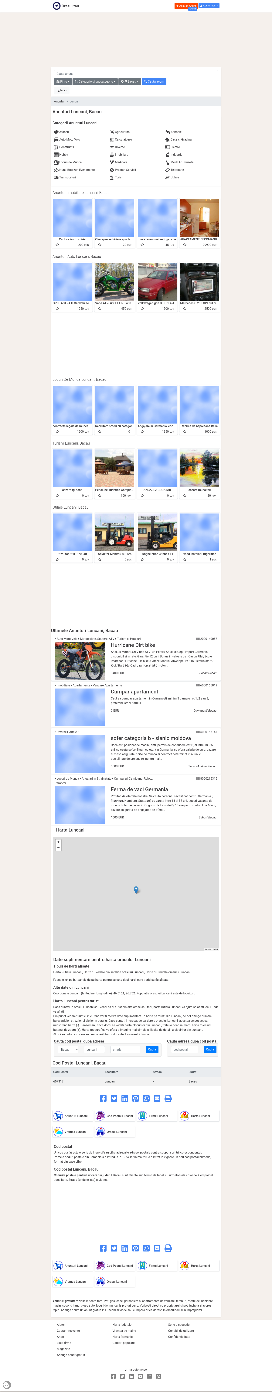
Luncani (110, 1081)
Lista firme (64, 1343)
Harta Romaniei (123, 1337)
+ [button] (58, 842)
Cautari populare (124, 1343)
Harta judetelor (123, 1324)
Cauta (152, 1049)
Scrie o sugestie (178, 1324)
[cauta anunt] (136, 73)
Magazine (63, 1349)
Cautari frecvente (68, 1331)
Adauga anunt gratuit (71, 1355)
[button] (209, 6)
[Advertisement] (136, 39)
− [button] (58, 848)
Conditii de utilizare (181, 1331)
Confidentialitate (179, 1337)
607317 (58, 1081)
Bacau (193, 1081)
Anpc (60, 1337)
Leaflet (208, 949)
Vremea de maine (124, 1331)
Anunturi (59, 101)
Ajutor (61, 1324)
